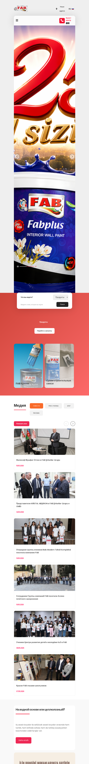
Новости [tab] (36, 406)
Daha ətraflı (23, 740)
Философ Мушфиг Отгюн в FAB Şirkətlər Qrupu (38, 460)
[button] (72, 9)
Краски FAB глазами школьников (31, 685)
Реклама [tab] (36, 413)
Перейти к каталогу (44, 331)
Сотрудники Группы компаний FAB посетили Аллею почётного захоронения (40, 597)
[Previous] (66, 423)
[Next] (72, 423)
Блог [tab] (69, 406)
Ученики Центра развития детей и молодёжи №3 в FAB (41, 642)
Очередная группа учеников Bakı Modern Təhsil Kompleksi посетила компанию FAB (43, 551)
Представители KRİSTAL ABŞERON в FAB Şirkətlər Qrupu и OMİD (43, 505)
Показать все (21, 423)
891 (67, 23)
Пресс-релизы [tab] (53, 406)
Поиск (62, 304)
